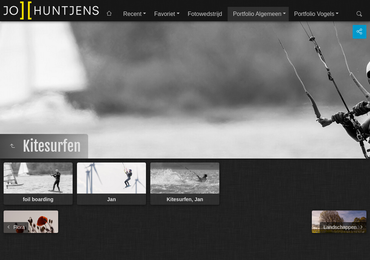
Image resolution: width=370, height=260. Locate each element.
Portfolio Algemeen (257, 14)
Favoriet (164, 14)
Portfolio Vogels (314, 14)
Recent (132, 14)
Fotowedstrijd (205, 14)
